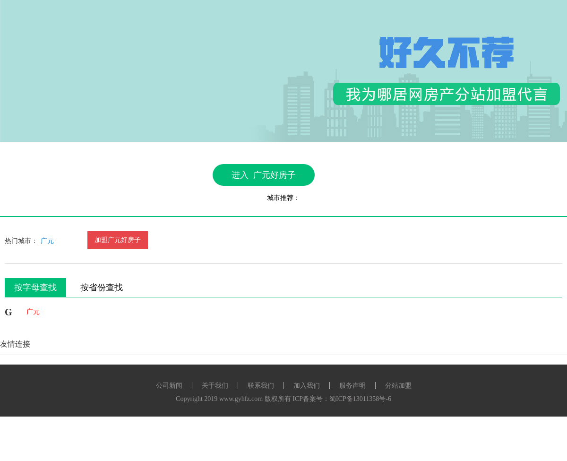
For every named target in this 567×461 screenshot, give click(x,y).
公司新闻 (169, 385)
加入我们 (306, 385)
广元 (47, 240)
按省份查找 (101, 287)
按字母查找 (35, 287)
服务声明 (352, 385)
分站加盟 (398, 385)
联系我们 (261, 385)
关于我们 (215, 385)
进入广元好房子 (264, 175)
